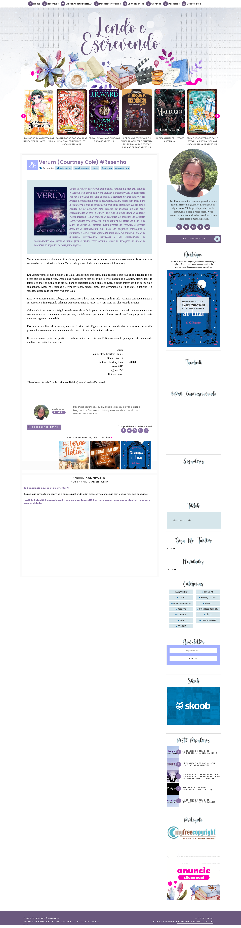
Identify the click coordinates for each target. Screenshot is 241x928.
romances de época (208, 609)
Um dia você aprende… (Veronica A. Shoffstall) (197, 789)
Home (34, 3)
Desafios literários (107, 3)
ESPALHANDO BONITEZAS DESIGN (195, 921)
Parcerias (172, 3)
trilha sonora (209, 620)
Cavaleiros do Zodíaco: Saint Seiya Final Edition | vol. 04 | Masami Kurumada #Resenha (202, 141)
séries (209, 614)
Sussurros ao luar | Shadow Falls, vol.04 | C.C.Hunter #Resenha (193, 305)
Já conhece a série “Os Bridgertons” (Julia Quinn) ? (199, 752)
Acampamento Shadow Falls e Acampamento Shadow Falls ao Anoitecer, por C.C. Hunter (201, 776)
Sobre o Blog (191, 3)
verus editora (122, 168)
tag (182, 620)
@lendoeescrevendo (182, 520)
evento (208, 603)
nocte (95, 168)
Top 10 (182, 597)
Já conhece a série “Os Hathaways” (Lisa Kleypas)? (198, 801)
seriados (181, 614)
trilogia (182, 626)
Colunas (153, 3)
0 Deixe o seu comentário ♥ (45, 427)
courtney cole (81, 168)
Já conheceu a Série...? (76, 3)
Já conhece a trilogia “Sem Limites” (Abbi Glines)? (198, 764)
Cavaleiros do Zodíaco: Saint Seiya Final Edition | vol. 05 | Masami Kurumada (71, 141)
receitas (182, 609)
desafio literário (182, 603)
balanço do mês (209, 597)
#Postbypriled (63, 168)
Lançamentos (133, 3)
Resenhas (51, 3)
